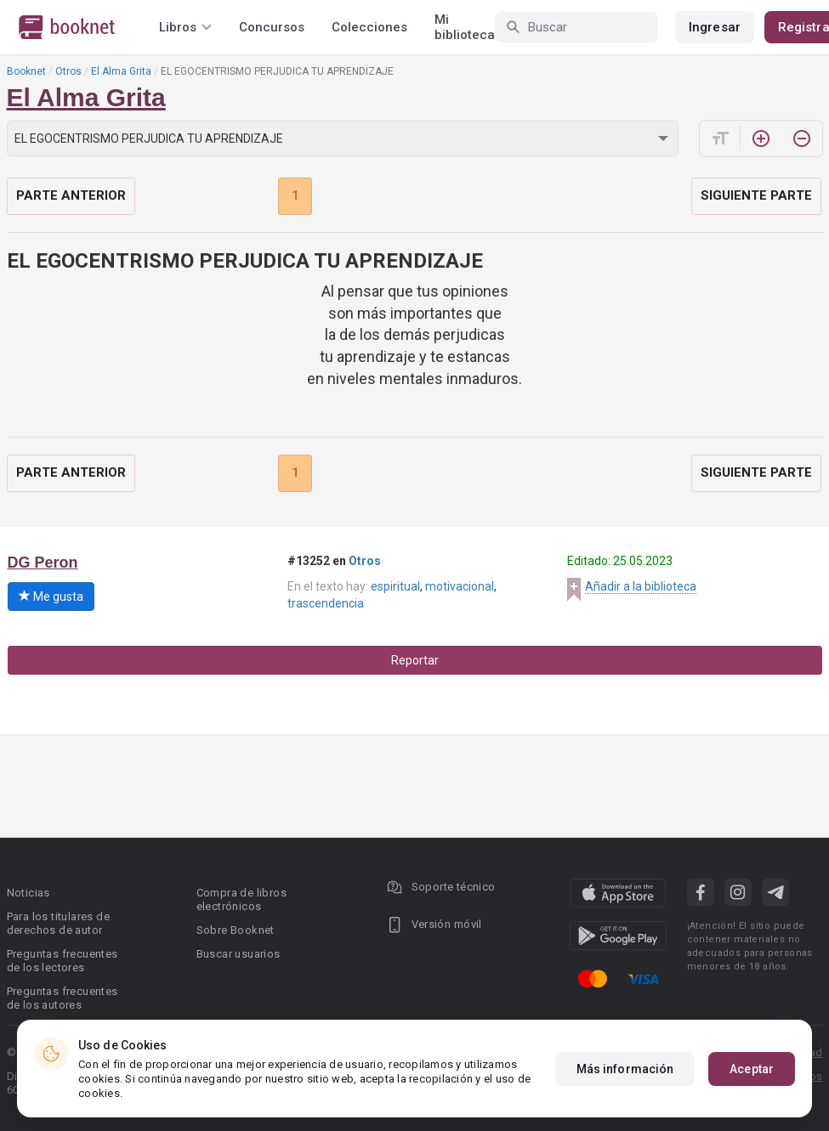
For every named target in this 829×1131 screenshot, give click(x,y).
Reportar (415, 660)
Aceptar (752, 1069)
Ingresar (715, 27)
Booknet (26, 71)
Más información (625, 1069)
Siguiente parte (756, 195)
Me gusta (51, 596)
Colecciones (369, 27)
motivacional (459, 586)
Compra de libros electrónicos (241, 899)
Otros (68, 71)
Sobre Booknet (235, 930)
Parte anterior (71, 195)
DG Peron (43, 562)
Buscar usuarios (238, 953)
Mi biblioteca (464, 27)
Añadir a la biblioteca (640, 586)
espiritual (395, 586)
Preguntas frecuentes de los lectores (62, 960)
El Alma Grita (121, 71)
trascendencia (325, 603)
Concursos (271, 27)
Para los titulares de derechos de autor (58, 923)
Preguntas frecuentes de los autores (62, 998)
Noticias (28, 892)
